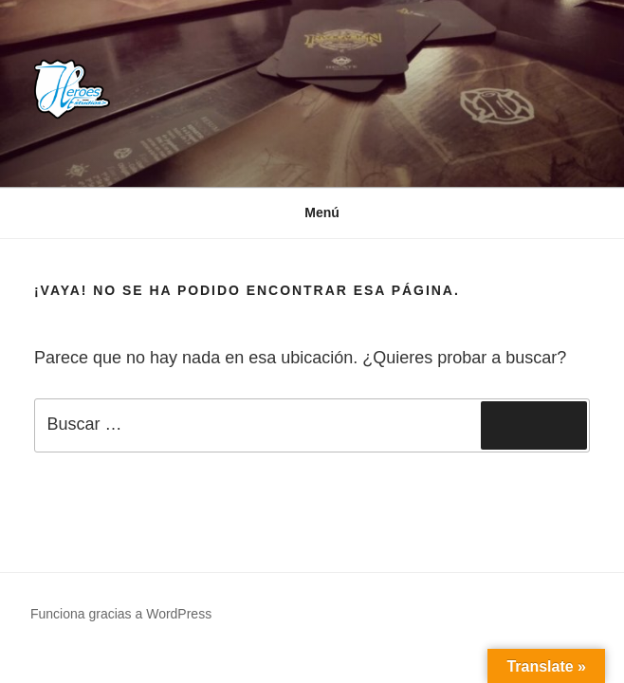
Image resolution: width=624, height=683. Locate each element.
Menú (312, 212)
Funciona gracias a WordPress (120, 613)
